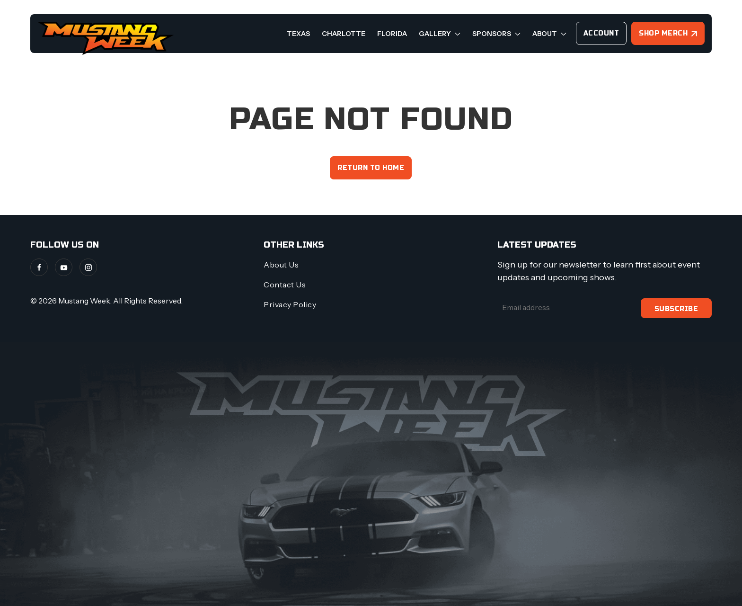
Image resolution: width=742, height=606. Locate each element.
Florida (392, 33)
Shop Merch (663, 33)
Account (601, 33)
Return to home (370, 168)
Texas (298, 33)
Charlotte (343, 33)
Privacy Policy (290, 304)
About (549, 33)
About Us (281, 264)
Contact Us (285, 284)
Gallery (439, 33)
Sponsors (496, 33)
